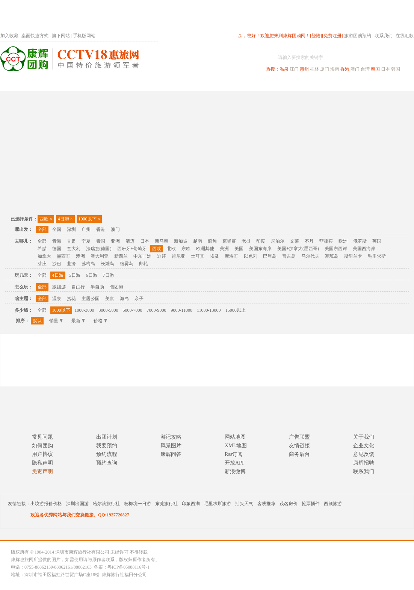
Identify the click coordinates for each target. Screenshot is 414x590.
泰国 (375, 69)
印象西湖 (191, 503)
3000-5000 (108, 310)
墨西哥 (63, 256)
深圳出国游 (77, 503)
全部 (42, 229)
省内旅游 (198, 84)
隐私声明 (42, 463)
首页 (102, 84)
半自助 (97, 287)
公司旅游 (395, 84)
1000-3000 (84, 310)
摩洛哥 (231, 256)
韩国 (395, 69)
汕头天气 (244, 503)
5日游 (74, 275)
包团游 (116, 287)
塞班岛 (331, 256)
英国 (376, 241)
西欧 (45, 219)
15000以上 (235, 310)
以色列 (250, 256)
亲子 (139, 298)
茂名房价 (289, 503)
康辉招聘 (363, 463)
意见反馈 (363, 454)
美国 (238, 248)
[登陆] (316, 35)
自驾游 (330, 84)
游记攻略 (170, 437)
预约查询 (106, 463)
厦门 (324, 69)
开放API (234, 463)
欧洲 (343, 241)
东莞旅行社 (166, 503)
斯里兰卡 (353, 256)
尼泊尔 (277, 241)
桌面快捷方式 (34, 35)
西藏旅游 (333, 503)
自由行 (78, 287)
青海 (56, 241)
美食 (109, 298)
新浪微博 (235, 471)
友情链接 (299, 445)
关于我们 (363, 437)
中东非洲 (142, 256)
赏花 (71, 298)
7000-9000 (156, 310)
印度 (260, 241)
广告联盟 (299, 437)
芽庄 (42, 263)
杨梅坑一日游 (137, 503)
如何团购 (42, 445)
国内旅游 (231, 84)
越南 (197, 241)
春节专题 (130, 84)
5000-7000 (132, 310)
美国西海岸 (364, 248)
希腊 (42, 248)
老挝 (246, 241)
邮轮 (143, 263)
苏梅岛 (88, 263)
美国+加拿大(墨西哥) (298, 248)
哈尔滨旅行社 (106, 503)
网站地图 (235, 437)
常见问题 (42, 437)
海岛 (124, 298)
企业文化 (363, 445)
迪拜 (161, 256)
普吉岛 (289, 256)
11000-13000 (209, 310)
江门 (294, 69)
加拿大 (44, 256)
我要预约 (106, 445)
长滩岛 (107, 263)
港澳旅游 (265, 84)
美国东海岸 (260, 248)
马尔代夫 (310, 256)
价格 (100, 320)
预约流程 (106, 454)
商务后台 (299, 454)
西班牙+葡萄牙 (132, 248)
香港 (344, 69)
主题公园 (91, 298)
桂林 (314, 69)
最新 (78, 320)
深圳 (71, 229)
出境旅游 (299, 84)
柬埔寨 (229, 241)
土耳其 (197, 256)
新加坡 (180, 241)
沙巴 (56, 263)
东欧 (185, 248)
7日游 (108, 275)
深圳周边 (164, 84)
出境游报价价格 (46, 503)
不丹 (309, 241)
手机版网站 (84, 35)
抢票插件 (311, 503)
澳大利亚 (100, 256)
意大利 (73, 248)
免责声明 (42, 471)
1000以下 (89, 219)
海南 (334, 69)
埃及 (214, 256)
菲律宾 (326, 241)
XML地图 (236, 445)
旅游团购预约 (357, 35)
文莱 (294, 241)
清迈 (129, 241)
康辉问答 (170, 454)
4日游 (65, 219)
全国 (56, 229)
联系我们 (384, 35)
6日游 (91, 275)
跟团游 (59, 287)
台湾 (365, 69)
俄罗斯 (360, 241)
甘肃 (71, 241)
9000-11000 (182, 310)
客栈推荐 (266, 503)
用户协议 (42, 454)
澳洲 (80, 256)
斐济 (71, 263)
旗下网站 (61, 35)
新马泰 (161, 241)
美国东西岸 (336, 248)
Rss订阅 (234, 454)
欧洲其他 (205, 248)
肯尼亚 (178, 256)
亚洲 (115, 241)
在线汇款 (405, 35)
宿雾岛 (126, 263)
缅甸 (212, 241)
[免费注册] (332, 35)
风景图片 (170, 445)
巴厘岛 (270, 256)
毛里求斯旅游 (217, 503)
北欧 (171, 248)
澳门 (355, 69)
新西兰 (121, 256)
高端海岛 (361, 84)
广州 (86, 229)
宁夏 (86, 241)
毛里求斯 (377, 256)
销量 (56, 320)
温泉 (284, 69)
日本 (385, 69)
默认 (37, 320)
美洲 (224, 248)
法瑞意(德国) (99, 248)
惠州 (304, 69)
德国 (56, 248)
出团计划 (106, 437)
